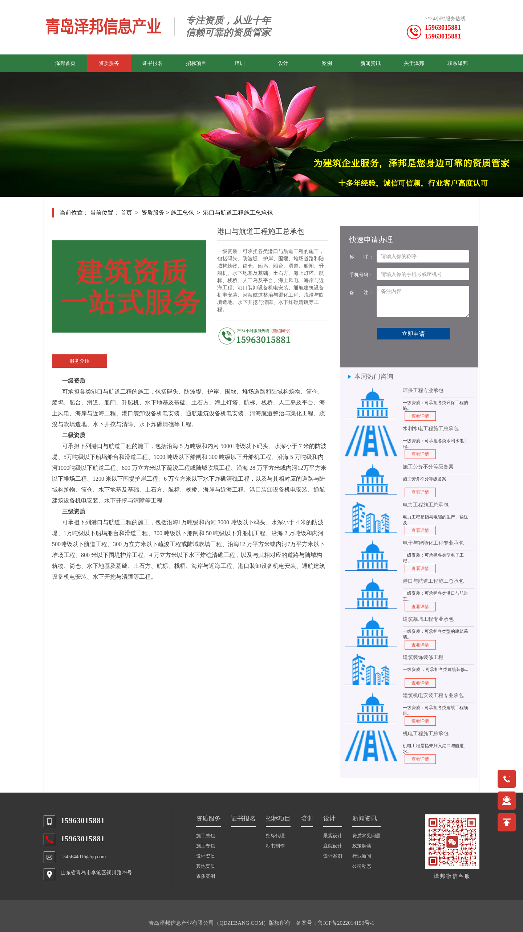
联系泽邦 (457, 63)
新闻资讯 (370, 63)
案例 (327, 63)
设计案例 (332, 856)
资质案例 (205, 876)
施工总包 (182, 212)
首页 (126, 212)
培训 (240, 63)
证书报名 (152, 63)
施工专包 (205, 845)
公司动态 (361, 866)
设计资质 (205, 856)
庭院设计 (332, 845)
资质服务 (109, 63)
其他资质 (205, 866)
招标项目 (196, 63)
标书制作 (275, 845)
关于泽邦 (414, 63)
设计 (283, 63)
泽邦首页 (65, 63)
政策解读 (361, 845)
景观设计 (332, 835)
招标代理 (275, 835)
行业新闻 (361, 856)
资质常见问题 (366, 835)
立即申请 (413, 334)
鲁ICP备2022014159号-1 (346, 923)
